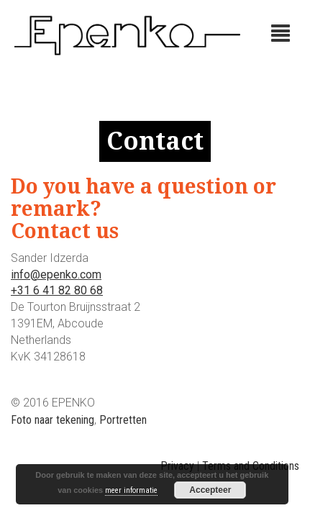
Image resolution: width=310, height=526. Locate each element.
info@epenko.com (56, 274)
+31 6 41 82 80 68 (57, 290)
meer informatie (131, 490)
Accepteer (210, 490)
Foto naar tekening (52, 420)
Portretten (123, 420)
